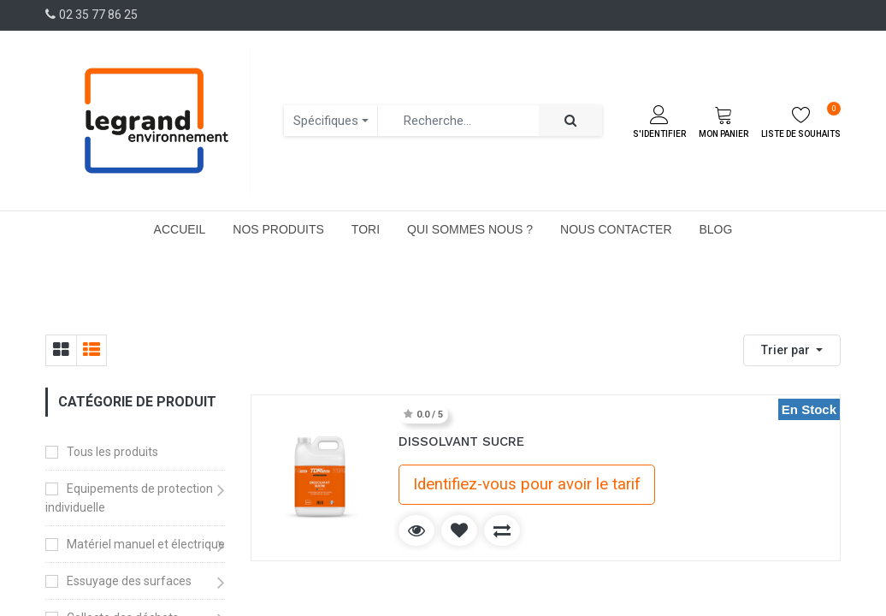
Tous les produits (112, 452)
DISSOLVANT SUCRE (461, 441)
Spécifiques (325, 120)
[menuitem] (180, 229)
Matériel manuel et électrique (146, 544)
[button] (792, 350)
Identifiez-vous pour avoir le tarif (527, 484)
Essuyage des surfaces (129, 581)
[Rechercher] (570, 121)
